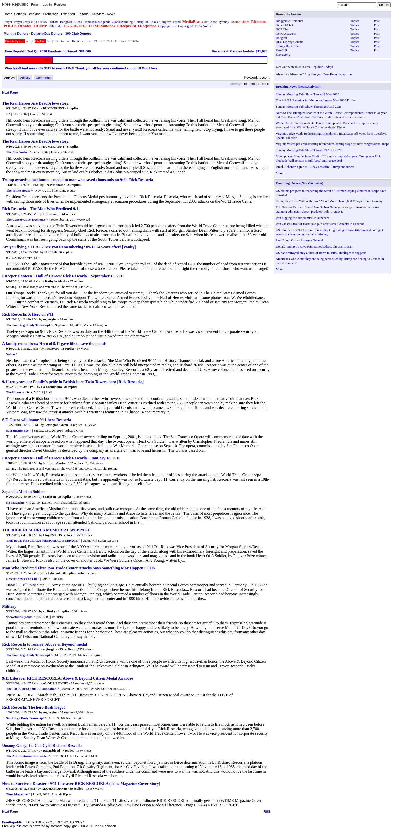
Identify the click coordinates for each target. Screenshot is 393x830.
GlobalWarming (122, 22)
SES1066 (50, 252)
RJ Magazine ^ (16, 502)
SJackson (49, 497)
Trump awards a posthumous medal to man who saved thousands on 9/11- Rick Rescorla (77, 180)
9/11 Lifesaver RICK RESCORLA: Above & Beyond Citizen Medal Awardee (67, 678)
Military (9, 606)
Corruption (141, 22)
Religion (281, 38)
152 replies (75, 463)
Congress (165, 22)
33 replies (66, 712)
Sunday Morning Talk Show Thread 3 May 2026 (307, 94)
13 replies (67, 348)
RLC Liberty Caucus (289, 42)
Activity (25, 78)
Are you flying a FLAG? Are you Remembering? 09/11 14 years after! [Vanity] (69, 247)
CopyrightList (167, 26)
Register (60, 4)
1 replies (72, 108)
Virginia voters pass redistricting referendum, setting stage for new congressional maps (332, 144)
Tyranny (223, 22)
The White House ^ (19, 190)
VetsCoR (281, 50)
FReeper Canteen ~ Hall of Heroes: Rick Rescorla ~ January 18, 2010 (61, 458)
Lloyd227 (49, 535)
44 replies (68, 214)
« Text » (263, 84)
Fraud (177, 22)
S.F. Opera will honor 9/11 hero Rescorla (36, 420)
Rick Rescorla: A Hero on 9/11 (27, 314)
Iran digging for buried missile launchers (302, 218)
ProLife (53, 22)
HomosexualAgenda (96, 22)
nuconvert (52, 348)
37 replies (65, 252)
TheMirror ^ (15, 392)
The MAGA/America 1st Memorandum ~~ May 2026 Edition (316, 100)
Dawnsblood (51, 750)
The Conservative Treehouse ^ (27, 219)
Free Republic (15, 4)
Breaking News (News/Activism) (298, 86)
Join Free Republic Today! (316, 67)
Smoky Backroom (288, 46)
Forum (36, 4)
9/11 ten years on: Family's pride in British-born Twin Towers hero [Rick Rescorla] (73, 382)
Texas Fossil (51, 214)
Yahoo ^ (11, 354)
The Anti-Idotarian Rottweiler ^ (28, 756)
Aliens (77, 22)
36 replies (70, 387)
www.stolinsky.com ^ (20, 617)
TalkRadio (55, 26)
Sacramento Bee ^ (18, 430)
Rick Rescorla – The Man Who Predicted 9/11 (41, 209)
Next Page (10, 92)
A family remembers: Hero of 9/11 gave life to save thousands (54, 343)
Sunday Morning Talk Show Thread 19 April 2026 (309, 150)
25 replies (74, 185)
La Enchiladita (51, 387)
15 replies (65, 535)
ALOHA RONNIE (55, 683)
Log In (47, 4)
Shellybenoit (51, 573)
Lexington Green (56, 425)
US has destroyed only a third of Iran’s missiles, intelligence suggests (321, 253)
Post (376, 21)
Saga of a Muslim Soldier (23, 491)
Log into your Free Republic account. (329, 74)
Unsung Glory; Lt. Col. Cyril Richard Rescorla (42, 745)
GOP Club (282, 29)
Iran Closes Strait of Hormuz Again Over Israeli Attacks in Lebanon (320, 224)
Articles (9, 78)
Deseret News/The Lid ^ (22, 579)
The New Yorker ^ (19, 152)
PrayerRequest (23, 22)
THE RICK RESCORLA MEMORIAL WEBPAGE (46, 530)
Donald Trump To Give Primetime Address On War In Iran (314, 246)
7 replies (68, 750)
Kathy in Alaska (56, 281)
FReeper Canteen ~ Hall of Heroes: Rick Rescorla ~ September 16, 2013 (63, 276)
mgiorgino (50, 319)
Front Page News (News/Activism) (299, 183)
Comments (43, 78)
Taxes (154, 22)
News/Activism (286, 33)
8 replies (76, 425)
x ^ (8, 114)
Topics (354, 21)
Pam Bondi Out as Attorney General (299, 240)
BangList (66, 22)
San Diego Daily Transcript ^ (26, 718)
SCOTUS (40, 22)
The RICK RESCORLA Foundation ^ (32, 689)
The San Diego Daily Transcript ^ (29, 325)
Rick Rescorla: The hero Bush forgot (33, 707)
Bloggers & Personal (289, 21)
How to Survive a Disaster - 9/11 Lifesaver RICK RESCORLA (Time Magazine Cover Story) (81, 783)
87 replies (76, 281)
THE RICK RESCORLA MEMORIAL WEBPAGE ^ (43, 540)
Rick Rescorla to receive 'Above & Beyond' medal (44, 644)
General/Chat (284, 25)
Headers (249, 84)
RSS (267, 811)
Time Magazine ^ (18, 794)
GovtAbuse (209, 22)
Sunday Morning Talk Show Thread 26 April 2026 (309, 106)
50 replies (69, 573)
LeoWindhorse (54, 185)
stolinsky (49, 611)
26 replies (66, 319)
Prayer (8, 22)
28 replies (77, 683)
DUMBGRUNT (54, 108)
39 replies (76, 788)
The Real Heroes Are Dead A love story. (35, 103)
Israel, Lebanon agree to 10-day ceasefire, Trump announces (315, 167)
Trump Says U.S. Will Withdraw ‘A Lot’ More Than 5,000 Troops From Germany (329, 201)
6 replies (72, 146)
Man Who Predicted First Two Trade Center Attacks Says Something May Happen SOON (79, 568)
